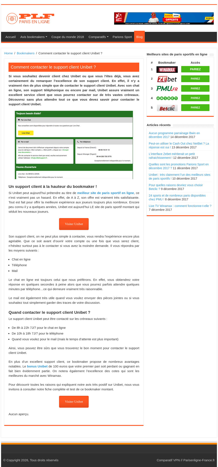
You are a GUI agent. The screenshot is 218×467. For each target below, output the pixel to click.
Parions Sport (122, 37)
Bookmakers (25, 53)
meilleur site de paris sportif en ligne (105, 193)
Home (8, 53)
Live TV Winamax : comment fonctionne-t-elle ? (180, 206)
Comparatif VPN (168, 460)
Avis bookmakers (32, 37)
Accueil (10, 37)
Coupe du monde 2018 (67, 37)
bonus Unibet (37, 366)
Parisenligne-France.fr (199, 460)
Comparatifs (97, 37)
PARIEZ (195, 69)
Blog (139, 37)
